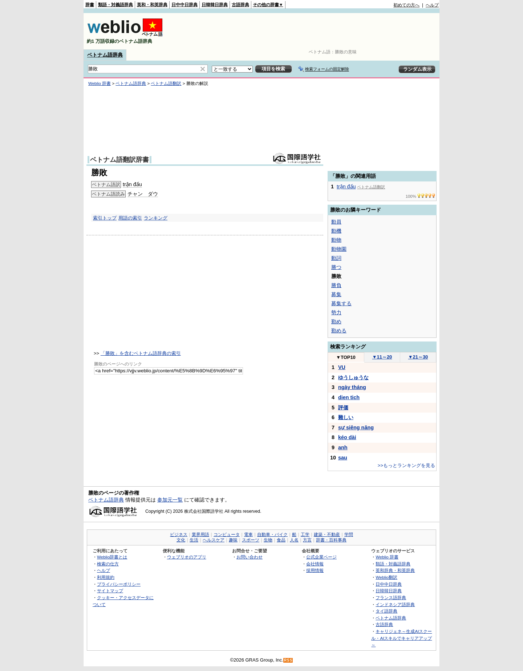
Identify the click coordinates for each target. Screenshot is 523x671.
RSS (288, 660)
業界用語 (200, 534)
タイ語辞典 (386, 611)
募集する (341, 303)
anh (343, 447)
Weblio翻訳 (386, 577)
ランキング (155, 218)
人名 (294, 540)
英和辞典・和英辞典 (395, 570)
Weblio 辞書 (99, 83)
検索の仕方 (108, 563)
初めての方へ (406, 5)
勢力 (336, 312)
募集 (336, 294)
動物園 (338, 249)
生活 (194, 540)
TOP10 (346, 357)
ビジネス (178, 534)
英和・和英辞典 (152, 5)
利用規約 (105, 577)
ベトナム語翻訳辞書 (119, 159)
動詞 (336, 258)
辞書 (89, 5)
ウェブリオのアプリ (186, 557)
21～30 (418, 357)
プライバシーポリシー (119, 584)
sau (342, 458)
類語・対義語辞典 (115, 5)
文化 (181, 540)
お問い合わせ (249, 557)
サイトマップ (110, 590)
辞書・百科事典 (331, 540)
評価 (343, 407)
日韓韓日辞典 (215, 5)
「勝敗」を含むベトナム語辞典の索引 (141, 353)
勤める (338, 331)
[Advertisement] (306, 31)
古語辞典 (240, 5)
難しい (345, 417)
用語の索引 (130, 218)
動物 (336, 240)
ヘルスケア (213, 540)
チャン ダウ (142, 194)
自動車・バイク (272, 534)
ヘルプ (432, 5)
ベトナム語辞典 (105, 55)
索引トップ (105, 218)
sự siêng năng (356, 427)
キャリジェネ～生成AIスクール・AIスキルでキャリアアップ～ (401, 638)
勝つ (336, 267)
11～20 (382, 357)
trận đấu (132, 184)
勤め (336, 321)
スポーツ (250, 540)
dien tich (349, 397)
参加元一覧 (170, 500)
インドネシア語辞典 (395, 604)
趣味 (233, 540)
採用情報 (315, 570)
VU (341, 367)
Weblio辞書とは (112, 557)
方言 (307, 540)
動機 (336, 231)
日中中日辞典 (184, 5)
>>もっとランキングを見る (406, 465)
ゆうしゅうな (353, 377)
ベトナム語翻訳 (166, 83)
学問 (348, 534)
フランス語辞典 (391, 597)
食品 (281, 540)
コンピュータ (227, 534)
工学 (305, 534)
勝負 (336, 285)
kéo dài (347, 437)
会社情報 (315, 563)
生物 (268, 540)
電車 (248, 534)
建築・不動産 (327, 534)
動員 (336, 222)
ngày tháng (352, 387)
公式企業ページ (321, 557)
